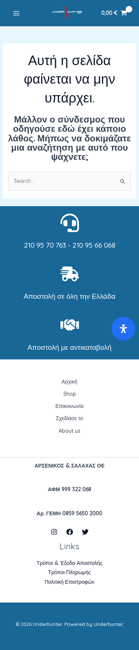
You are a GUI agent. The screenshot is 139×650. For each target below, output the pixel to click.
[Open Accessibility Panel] (123, 329)
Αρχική (69, 381)
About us (69, 431)
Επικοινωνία (70, 406)
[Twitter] (85, 532)
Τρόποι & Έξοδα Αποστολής (70, 563)
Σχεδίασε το (69, 418)
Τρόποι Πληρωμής (69, 572)
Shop (69, 394)
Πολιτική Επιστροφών (69, 582)
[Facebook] (69, 532)
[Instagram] (54, 532)
